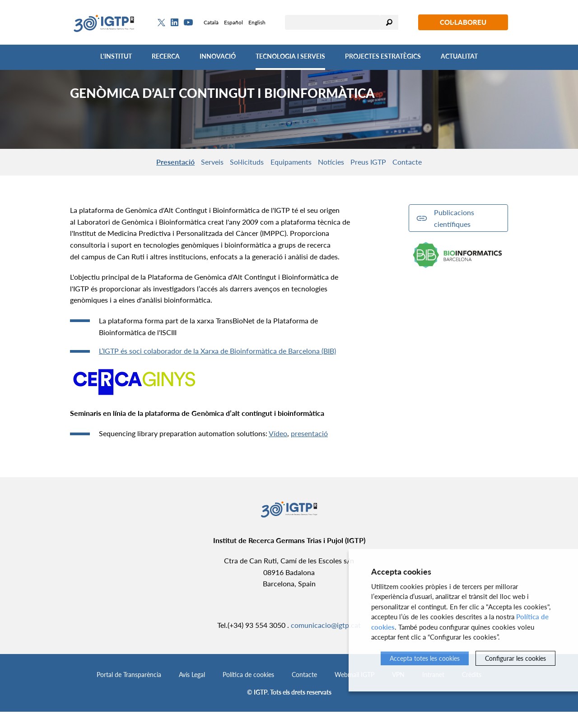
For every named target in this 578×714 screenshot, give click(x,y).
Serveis (197, 162)
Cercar (389, 22)
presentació (309, 435)
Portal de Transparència (129, 677)
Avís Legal (192, 677)
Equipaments (290, 162)
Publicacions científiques (454, 220)
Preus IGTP (383, 162)
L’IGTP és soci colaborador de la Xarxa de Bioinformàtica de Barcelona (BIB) (217, 353)
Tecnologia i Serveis (290, 56)
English (257, 22)
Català (211, 22)
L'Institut (116, 56)
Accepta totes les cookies (425, 658)
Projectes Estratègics (383, 56)
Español (233, 22)
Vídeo (278, 435)
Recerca (166, 56)
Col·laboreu (463, 22)
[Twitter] (161, 22)
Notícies (338, 162)
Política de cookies (248, 677)
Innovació (218, 56)
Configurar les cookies (515, 658)
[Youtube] (188, 22)
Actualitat (459, 56)
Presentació (152, 162)
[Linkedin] (174, 22)
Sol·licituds (239, 162)
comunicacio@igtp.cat (326, 626)
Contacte (430, 162)
